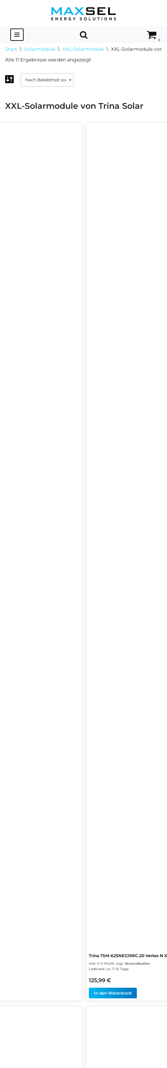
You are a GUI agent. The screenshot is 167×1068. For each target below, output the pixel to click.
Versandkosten (137, 963)
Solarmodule (39, 49)
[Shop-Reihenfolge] (47, 80)
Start (11, 49)
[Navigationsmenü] (17, 34)
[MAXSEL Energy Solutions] (83, 13)
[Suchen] (84, 35)
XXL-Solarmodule (83, 49)
